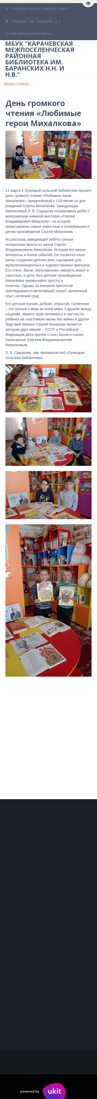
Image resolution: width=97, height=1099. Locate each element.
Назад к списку (16, 84)
